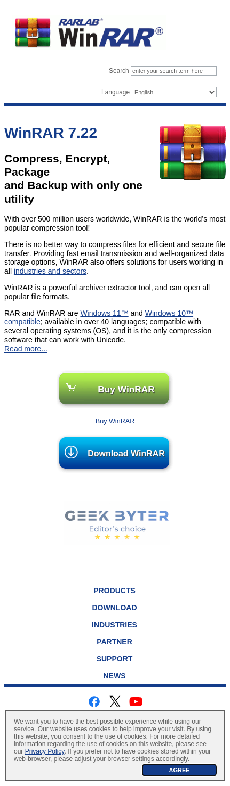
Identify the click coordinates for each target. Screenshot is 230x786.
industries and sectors (50, 271)
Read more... (25, 349)
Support (115, 658)
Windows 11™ (104, 313)
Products (114, 590)
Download (114, 607)
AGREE (179, 770)
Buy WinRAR (126, 389)
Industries (114, 624)
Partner (114, 641)
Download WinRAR (126, 453)
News (115, 676)
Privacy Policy (45, 751)
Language (115, 92)
